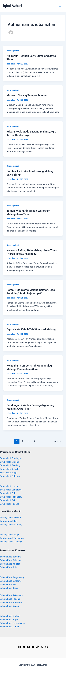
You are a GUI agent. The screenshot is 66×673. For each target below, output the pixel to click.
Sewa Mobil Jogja (8, 472)
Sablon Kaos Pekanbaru (11, 595)
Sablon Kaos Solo (8, 567)
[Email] (46, 647)
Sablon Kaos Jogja (9, 588)
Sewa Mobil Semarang (11, 489)
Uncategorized (13, 51)
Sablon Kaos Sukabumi (11, 602)
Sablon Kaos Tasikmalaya (12, 623)
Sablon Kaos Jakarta (10, 563)
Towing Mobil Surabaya (11, 541)
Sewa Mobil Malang (9, 462)
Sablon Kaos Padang (10, 599)
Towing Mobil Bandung (11, 524)
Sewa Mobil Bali (7, 500)
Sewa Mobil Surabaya (10, 458)
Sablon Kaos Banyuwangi (12, 577)
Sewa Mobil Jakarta (9, 469)
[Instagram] (28, 647)
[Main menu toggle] (60, 6)
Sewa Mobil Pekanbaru (11, 496)
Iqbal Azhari (12, 6)
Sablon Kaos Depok (9, 606)
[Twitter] (24, 647)
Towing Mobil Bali (8, 521)
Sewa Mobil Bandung (10, 465)
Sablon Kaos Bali (8, 584)
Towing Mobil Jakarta (10, 517)
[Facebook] (19, 647)
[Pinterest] (42, 647)
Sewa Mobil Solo (8, 493)
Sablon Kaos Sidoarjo (10, 560)
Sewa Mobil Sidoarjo (10, 476)
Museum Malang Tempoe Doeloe (26, 95)
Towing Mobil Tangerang (12, 538)
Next (57, 441)
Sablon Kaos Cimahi (9, 626)
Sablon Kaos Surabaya (11, 581)
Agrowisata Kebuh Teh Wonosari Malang (31, 329)
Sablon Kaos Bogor (9, 619)
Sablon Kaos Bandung (10, 556)
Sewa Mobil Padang (9, 504)
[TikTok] (37, 647)
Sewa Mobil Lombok (10, 486)
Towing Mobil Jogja (9, 534)
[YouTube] (33, 647)
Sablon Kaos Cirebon (10, 616)
